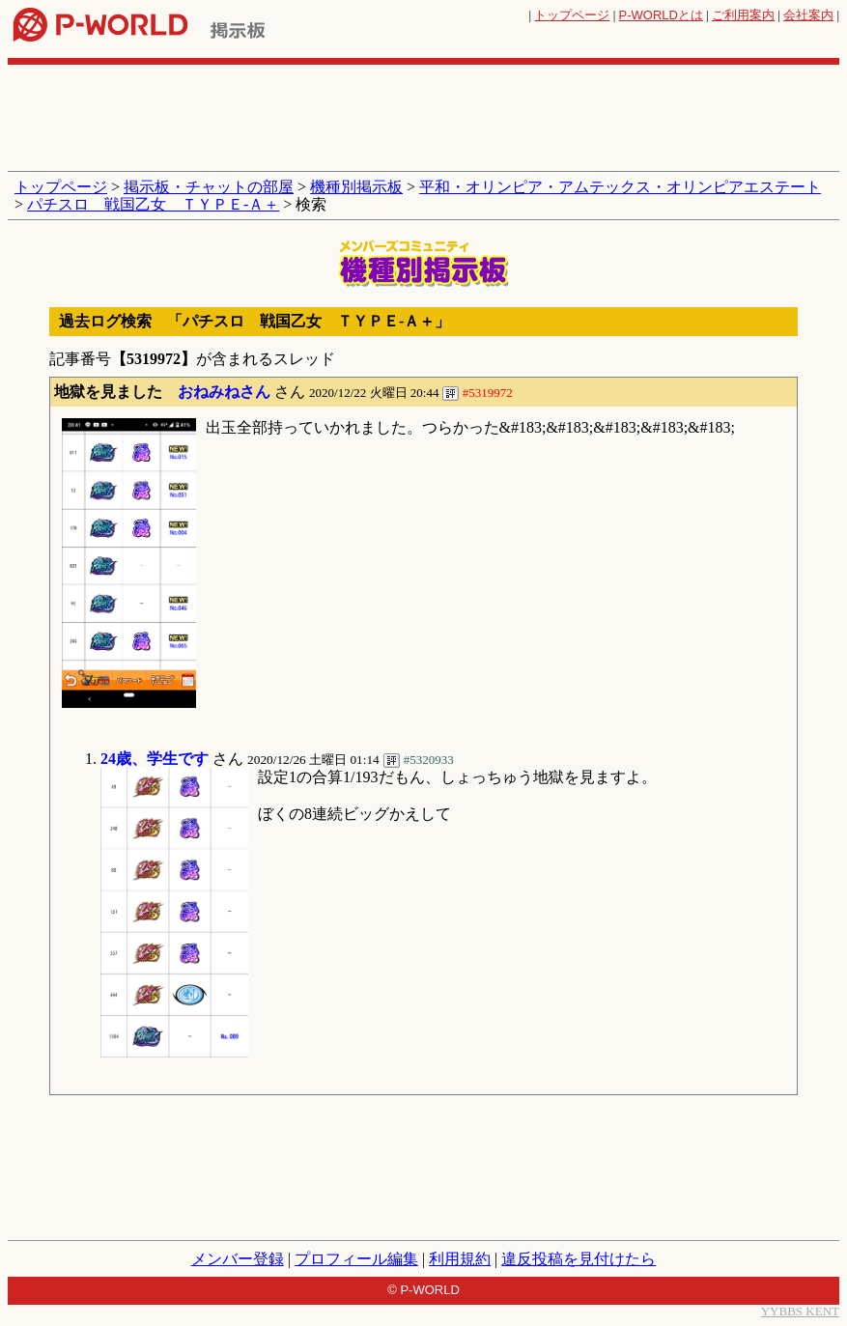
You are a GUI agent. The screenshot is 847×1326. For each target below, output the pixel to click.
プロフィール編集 (356, 1259)
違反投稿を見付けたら (578, 1259)
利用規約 (460, 1259)
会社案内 (808, 15)
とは (661, 15)
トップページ (571, 15)
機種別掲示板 (356, 187)
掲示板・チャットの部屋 (209, 187)
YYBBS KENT (800, 1311)
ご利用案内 (743, 15)
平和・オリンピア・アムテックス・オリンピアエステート (620, 187)
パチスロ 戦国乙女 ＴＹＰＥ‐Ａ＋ (153, 204)
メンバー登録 (237, 1259)
